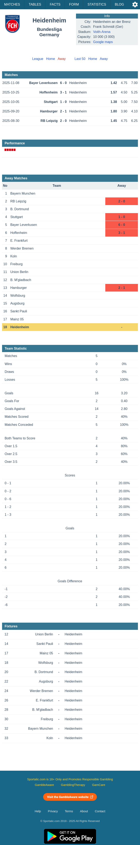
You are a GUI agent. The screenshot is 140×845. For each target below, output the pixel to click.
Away (104, 59)
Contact (100, 811)
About (84, 811)
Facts (55, 4)
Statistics (97, 4)
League (37, 59)
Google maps (103, 42)
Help (38, 811)
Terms (69, 811)
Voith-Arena (101, 32)
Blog (119, 4)
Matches (12, 4)
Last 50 (80, 59)
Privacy (53, 811)
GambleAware (44, 785)
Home (50, 59)
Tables (35, 4)
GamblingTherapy (73, 785)
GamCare (98, 785)
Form (74, 4)
